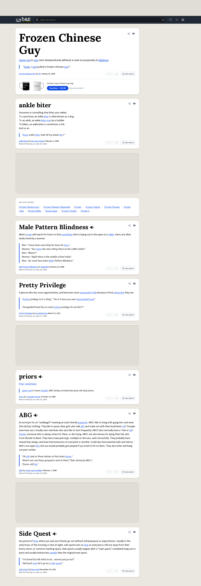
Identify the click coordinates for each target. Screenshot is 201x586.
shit (82, 426)
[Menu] (182, 19)
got (30, 390)
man (29, 234)
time (35, 541)
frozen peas (51, 211)
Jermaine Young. (33, 396)
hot (37, 446)
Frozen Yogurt (92, 207)
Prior (21, 384)
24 (123, 426)
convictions (31, 384)
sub (36, 60)
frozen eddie (34, 211)
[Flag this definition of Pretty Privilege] (134, 283)
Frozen (77, 207)
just (35, 67)
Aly (39, 73)
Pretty (26, 299)
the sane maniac (38, 141)
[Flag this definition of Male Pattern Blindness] (134, 225)
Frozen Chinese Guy (27, 73)
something (67, 234)
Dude (27, 67)
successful (85, 292)
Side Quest (23, 569)
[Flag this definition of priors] (134, 375)
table (111, 234)
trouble (44, 390)
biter (46, 116)
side (53, 563)
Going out (25, 60)
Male (51, 260)
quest (58, 563)
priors (21, 396)
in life (94, 292)
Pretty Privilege (25, 313)
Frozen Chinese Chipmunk (56, 207)
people (53, 553)
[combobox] (100, 20)
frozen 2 (85, 211)
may (48, 120)
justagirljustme (41, 313)
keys (66, 245)
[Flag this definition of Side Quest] (134, 532)
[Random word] (163, 19)
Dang (25, 135)
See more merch (76, 88)
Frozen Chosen (112, 207)
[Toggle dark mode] (176, 19)
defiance (103, 60)
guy (66, 67)
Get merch (128, 74)
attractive (119, 292)
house (68, 456)
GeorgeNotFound (85, 299)
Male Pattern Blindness (28, 267)
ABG (20, 470)
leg (61, 135)
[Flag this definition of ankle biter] (134, 103)
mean (39, 249)
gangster (82, 422)
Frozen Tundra (69, 211)
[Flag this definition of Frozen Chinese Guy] (133, 33)
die (130, 430)
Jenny (25, 390)
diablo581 (45, 267)
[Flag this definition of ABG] (134, 413)
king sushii (35, 569)
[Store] (170, 19)
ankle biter (23, 141)
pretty (57, 307)
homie (22, 434)
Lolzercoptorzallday (33, 470)
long (86, 545)
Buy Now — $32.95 (58, 88)
